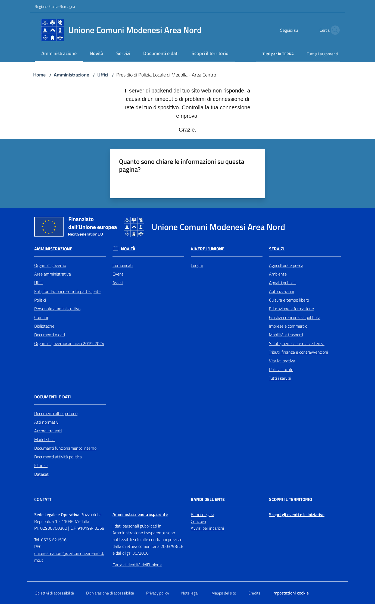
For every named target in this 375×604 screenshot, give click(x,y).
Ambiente (278, 274)
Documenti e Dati (52, 397)
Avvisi (117, 282)
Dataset (41, 474)
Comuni (41, 317)
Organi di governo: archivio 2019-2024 (69, 343)
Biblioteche (44, 326)
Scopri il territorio (290, 499)
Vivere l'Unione (207, 249)
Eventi (118, 274)
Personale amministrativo (57, 308)
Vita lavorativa (282, 360)
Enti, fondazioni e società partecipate (67, 291)
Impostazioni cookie (291, 593)
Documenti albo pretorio (55, 413)
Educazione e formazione (291, 308)
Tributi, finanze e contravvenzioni (298, 352)
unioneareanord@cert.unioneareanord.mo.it (69, 556)
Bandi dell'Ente (208, 499)
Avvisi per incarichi (207, 528)
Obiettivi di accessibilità (54, 593)
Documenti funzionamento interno (65, 448)
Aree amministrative (52, 274)
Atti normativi (46, 422)
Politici (40, 300)
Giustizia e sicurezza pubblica (294, 317)
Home (39, 74)
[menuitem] (59, 54)
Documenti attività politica (58, 456)
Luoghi (197, 265)
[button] (333, 30)
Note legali (190, 593)
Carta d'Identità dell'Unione (137, 564)
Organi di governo (50, 265)
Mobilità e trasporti (286, 334)
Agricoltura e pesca (286, 265)
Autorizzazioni (281, 291)
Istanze (41, 465)
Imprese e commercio (288, 326)
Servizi (277, 249)
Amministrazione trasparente (140, 514)
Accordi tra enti (48, 430)
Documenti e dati (49, 334)
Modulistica (44, 439)
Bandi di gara (202, 514)
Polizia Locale (281, 369)
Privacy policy (157, 593)
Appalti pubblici (282, 282)
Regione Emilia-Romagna (55, 6)
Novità (128, 249)
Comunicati (122, 265)
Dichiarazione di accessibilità (110, 593)
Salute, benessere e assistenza (296, 343)
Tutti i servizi (280, 378)
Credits (254, 593)
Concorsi (198, 521)
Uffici (102, 74)
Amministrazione (71, 74)
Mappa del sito (223, 593)
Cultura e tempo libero (289, 300)
